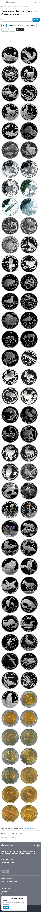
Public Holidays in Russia (9, 881)
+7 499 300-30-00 (7, 863)
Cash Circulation (7, 6)
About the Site (5, 888)
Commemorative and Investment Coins (20, 6)
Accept (6, 907)
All (3, 25)
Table (12, 42)
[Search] (36, 2)
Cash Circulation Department (29, 828)
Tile (5, 42)
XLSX (18, 29)
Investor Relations (7, 878)
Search (36, 19)
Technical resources (7, 894)
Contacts (4, 891)
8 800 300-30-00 (7, 859)
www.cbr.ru (10, 902)
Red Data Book (30, 25)
